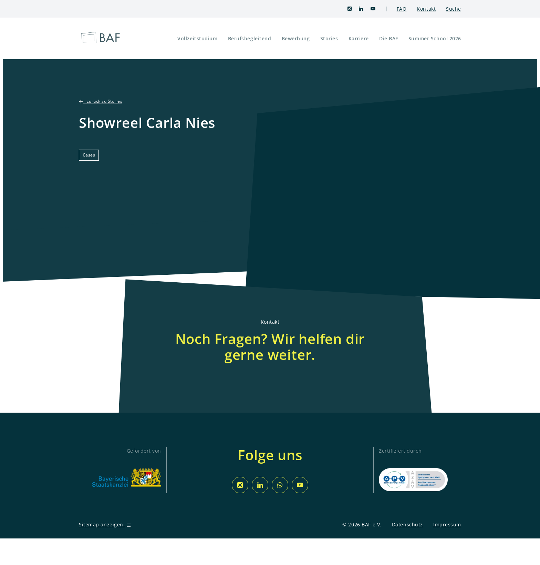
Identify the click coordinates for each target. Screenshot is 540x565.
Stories (329, 38)
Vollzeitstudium (197, 38)
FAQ (402, 9)
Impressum (447, 524)
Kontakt (426, 9)
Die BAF (388, 38)
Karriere (359, 38)
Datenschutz (407, 524)
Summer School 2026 (434, 38)
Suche (453, 9)
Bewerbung (296, 38)
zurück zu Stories (100, 101)
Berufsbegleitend (249, 38)
